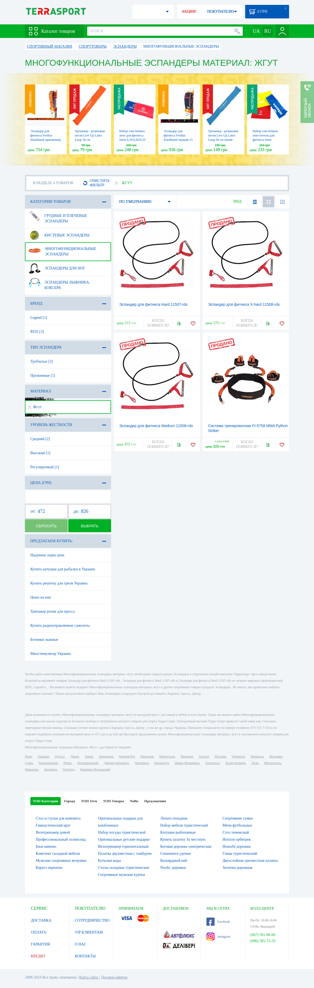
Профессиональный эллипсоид (61, 839)
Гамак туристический (239, 853)
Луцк (254, 763)
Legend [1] (38, 318)
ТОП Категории (45, 801)
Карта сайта (88, 977)
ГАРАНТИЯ (40, 944)
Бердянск (50, 769)
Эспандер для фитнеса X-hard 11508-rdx (244, 304)
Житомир (275, 756)
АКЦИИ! (189, 11)
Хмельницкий (48, 763)
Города (69, 801)
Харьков (43, 756)
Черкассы (257, 756)
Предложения (155, 801)
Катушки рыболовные (178, 832)
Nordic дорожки (173, 868)
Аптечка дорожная (237, 868)
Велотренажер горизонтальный (123, 846)
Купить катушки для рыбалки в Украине (62, 569)
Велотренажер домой (53, 832)
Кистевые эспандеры (59, 235)
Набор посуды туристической (122, 832)
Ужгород (69, 769)
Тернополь (212, 763)
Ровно (67, 763)
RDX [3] (37, 332)
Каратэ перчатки (49, 868)
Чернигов (238, 756)
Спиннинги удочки (175, 853)
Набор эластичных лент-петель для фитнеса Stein (265, 135)
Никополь (31, 769)
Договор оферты (114, 977)
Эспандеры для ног (56, 268)
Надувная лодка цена (47, 555)
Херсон (204, 756)
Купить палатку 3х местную (182, 839)
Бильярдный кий (173, 861)
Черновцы (142, 763)
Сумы (29, 763)
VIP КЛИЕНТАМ (89, 932)
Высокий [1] (40, 453)
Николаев (146, 756)
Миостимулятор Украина (50, 654)
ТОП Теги (89, 801)
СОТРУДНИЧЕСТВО (92, 920)
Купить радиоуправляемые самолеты (60, 625)
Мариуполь (167, 756)
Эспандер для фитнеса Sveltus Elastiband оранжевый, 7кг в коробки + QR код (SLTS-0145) (45, 139)
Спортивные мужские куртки (121, 875)
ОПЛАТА (38, 932)
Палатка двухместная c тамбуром (125, 853)
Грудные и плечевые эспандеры (57, 216)
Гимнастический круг (53, 825)
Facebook (218, 922)
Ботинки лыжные (44, 640)
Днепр (74, 756)
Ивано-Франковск (187, 763)
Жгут (34, 407)
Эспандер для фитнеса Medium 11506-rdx (156, 426)
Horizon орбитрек (236, 839)
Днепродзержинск (116, 763)
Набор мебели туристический (184, 825)
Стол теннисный (235, 832)
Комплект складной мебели (58, 853)
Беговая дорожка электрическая (185, 846)
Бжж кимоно (46, 846)
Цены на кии (40, 597)
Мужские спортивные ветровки (61, 861)
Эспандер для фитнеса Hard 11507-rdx (153, 304)
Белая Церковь (235, 763)
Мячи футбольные (237, 825)
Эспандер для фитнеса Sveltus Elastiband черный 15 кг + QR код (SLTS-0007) (178, 139)
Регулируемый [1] (44, 467)
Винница (187, 756)
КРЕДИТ (38, 956)
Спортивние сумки (237, 818)
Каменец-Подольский (95, 769)
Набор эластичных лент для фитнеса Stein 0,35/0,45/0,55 (132, 135)
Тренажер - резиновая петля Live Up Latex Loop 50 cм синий (223, 135)
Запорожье (106, 756)
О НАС (80, 944)
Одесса (59, 756)
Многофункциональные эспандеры (62, 249)
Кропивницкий (87, 763)
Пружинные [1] (42, 375)
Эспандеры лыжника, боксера (59, 283)
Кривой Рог (127, 756)
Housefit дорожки (236, 846)
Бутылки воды (109, 861)
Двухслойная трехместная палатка (250, 861)
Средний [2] (40, 439)
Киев (28, 756)
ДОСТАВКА (41, 920)
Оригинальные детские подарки (124, 839)
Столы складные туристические (123, 868)
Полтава (220, 756)
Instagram (218, 936)
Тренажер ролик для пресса (52, 611)
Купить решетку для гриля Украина (59, 583)
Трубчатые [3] (41, 361)
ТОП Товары (113, 801)
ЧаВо (134, 801)
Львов (89, 756)
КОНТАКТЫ (85, 956)
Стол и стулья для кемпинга (58, 818)
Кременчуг (161, 763)
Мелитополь (272, 763)
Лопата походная (173, 818)
